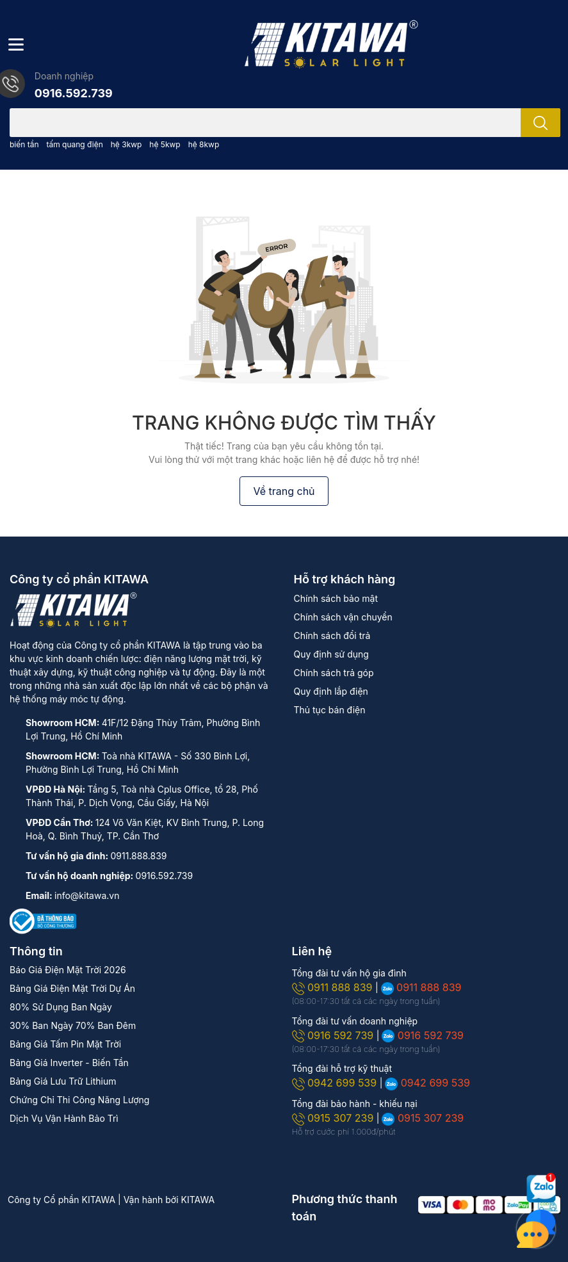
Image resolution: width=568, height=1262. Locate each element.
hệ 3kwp (126, 144)
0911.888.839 (139, 855)
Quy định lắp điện (331, 691)
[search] (540, 122)
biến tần (24, 144)
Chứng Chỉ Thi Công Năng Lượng (79, 1099)
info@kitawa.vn (86, 895)
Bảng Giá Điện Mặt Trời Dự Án (72, 988)
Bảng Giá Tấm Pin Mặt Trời (65, 1044)
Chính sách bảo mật (336, 598)
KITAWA (198, 1199)
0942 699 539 (336, 1082)
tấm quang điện (74, 144)
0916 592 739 (334, 1035)
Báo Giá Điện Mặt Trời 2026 (68, 969)
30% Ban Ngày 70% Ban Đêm (73, 1025)
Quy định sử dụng (331, 654)
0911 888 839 (333, 987)
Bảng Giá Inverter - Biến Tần (69, 1062)
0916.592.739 (74, 93)
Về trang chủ (283, 491)
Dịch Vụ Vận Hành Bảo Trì (64, 1118)
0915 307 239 (334, 1118)
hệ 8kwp (204, 144)
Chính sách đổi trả (332, 635)
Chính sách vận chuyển (343, 616)
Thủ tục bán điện (330, 709)
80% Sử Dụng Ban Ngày (61, 1006)
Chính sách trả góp (334, 672)
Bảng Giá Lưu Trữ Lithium (63, 1081)
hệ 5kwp (164, 144)
